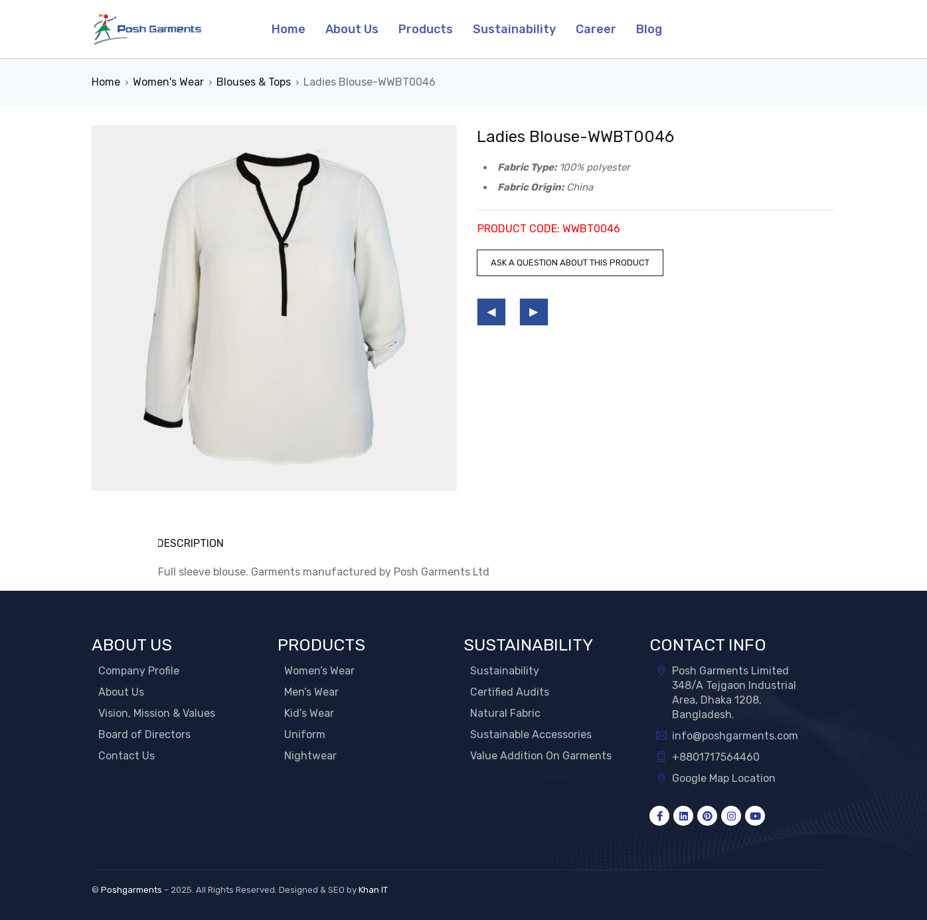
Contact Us (126, 755)
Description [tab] (191, 543)
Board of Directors (144, 734)
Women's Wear (168, 82)
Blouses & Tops (253, 82)
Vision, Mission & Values (156, 713)
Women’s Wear (319, 670)
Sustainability (504, 670)
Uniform (304, 734)
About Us (121, 692)
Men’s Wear (311, 692)
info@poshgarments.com (735, 735)
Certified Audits (509, 692)
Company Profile (138, 670)
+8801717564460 (716, 757)
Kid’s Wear (309, 713)
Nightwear (310, 755)
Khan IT (373, 890)
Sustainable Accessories (531, 734)
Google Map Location (724, 778)
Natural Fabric (505, 713)
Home (106, 82)
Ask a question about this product (570, 263)
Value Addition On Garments (541, 755)
